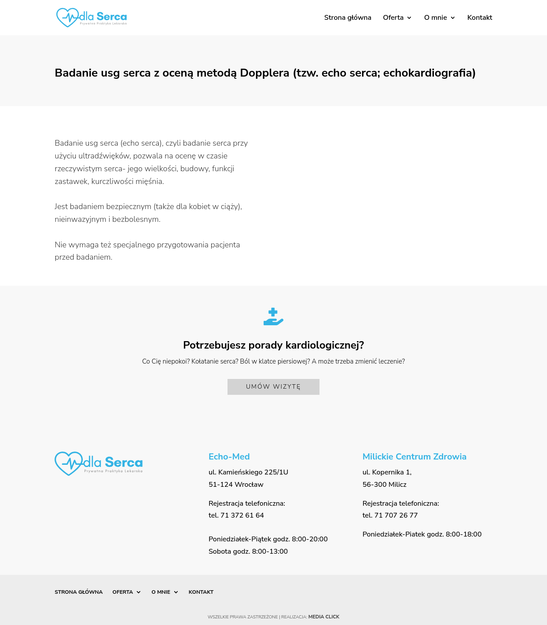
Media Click (323, 617)
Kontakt (479, 18)
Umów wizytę (273, 386)
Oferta (393, 18)
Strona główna (347, 18)
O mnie (435, 18)
